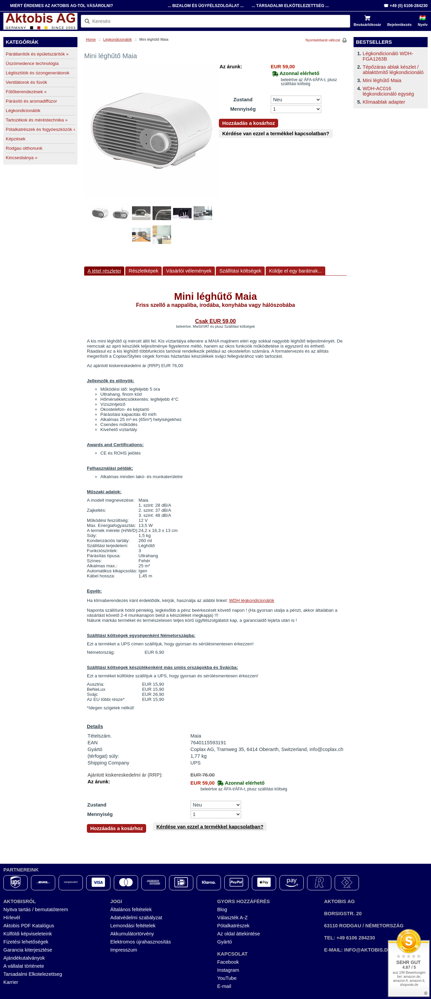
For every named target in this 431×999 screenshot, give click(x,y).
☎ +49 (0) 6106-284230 (406, 5)
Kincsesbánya (21, 157)
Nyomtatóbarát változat (322, 40)
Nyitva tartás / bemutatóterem (35, 909)
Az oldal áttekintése (238, 933)
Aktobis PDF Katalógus (28, 925)
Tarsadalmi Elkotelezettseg (32, 974)
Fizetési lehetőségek (25, 941)
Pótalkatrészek (233, 925)
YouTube (227, 978)
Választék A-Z (232, 917)
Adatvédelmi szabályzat (136, 917)
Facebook (228, 962)
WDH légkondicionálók (251, 600)
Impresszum (123, 950)
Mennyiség (243, 109)
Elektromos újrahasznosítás (140, 941)
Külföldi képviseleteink (27, 933)
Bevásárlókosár (367, 25)
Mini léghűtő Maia (382, 80)
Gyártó (224, 941)
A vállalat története (23, 966)
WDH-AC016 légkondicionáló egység (388, 91)
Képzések (16, 138)
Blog (222, 909)
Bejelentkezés (399, 25)
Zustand (243, 99)
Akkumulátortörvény (132, 933)
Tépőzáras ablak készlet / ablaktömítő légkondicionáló (393, 69)
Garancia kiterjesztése (27, 950)
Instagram (228, 970)
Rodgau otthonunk (24, 148)
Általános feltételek (131, 909)
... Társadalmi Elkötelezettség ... (290, 5)
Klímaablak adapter (384, 102)
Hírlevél (11, 917)
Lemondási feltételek (133, 925)
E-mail (224, 986)
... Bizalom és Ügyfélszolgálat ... (205, 5)
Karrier (10, 982)
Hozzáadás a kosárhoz (248, 123)
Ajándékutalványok (24, 958)
